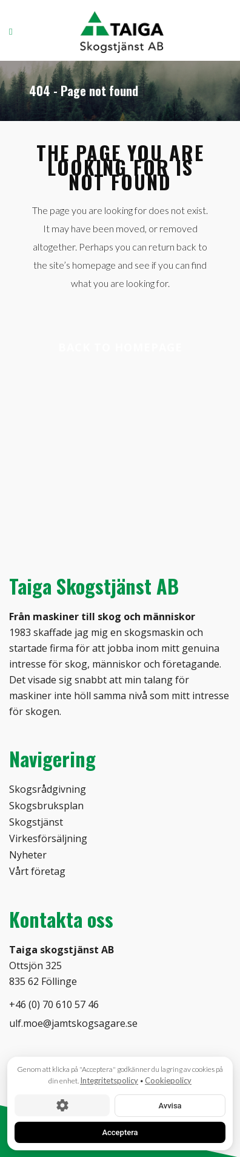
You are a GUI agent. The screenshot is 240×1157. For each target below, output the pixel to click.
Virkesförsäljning (48, 838)
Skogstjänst (36, 822)
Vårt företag (37, 871)
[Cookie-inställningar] (62, 1105)
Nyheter (28, 855)
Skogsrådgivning (47, 789)
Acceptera (120, 1131)
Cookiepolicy (168, 1080)
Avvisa (169, 1105)
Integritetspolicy (109, 1080)
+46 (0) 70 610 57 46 (54, 1004)
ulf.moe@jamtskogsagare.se (73, 1023)
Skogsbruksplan (46, 805)
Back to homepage (120, 347)
